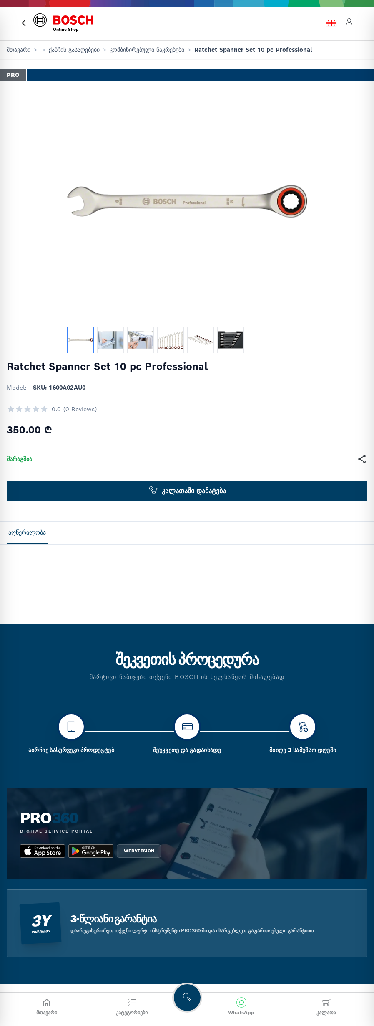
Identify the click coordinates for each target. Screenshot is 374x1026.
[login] (349, 23)
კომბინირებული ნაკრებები (147, 49)
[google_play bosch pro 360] (90, 900)
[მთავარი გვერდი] (25, 23)
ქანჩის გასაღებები (74, 49)
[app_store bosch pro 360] (42, 900)
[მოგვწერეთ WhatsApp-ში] (241, 1007)
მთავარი (18, 49)
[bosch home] (63, 23)
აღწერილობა (27, 532)
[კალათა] (326, 1007)
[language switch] (331, 22)
